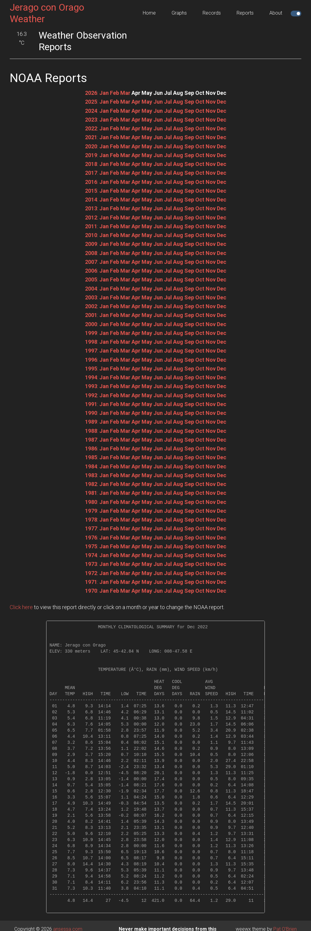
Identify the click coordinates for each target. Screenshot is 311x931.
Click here (21, 607)
